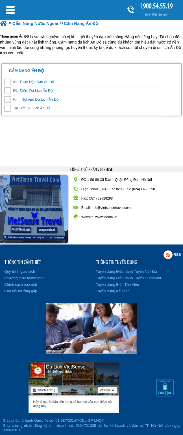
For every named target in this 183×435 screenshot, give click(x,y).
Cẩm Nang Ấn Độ (26, 70)
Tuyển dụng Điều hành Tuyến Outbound (128, 278)
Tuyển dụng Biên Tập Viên (117, 284)
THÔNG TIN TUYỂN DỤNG (116, 262)
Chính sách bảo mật (20, 284)
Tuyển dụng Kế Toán (113, 291)
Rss (168, 254)
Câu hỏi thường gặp (20, 291)
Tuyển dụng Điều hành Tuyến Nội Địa (126, 271)
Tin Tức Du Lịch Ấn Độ (31, 108)
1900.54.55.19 (156, 6)
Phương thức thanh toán (24, 278)
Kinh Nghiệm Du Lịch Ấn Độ (36, 99)
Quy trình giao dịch (19, 271)
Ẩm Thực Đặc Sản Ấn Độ (33, 82)
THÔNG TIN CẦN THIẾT (23, 262)
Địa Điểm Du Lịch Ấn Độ (33, 90)
